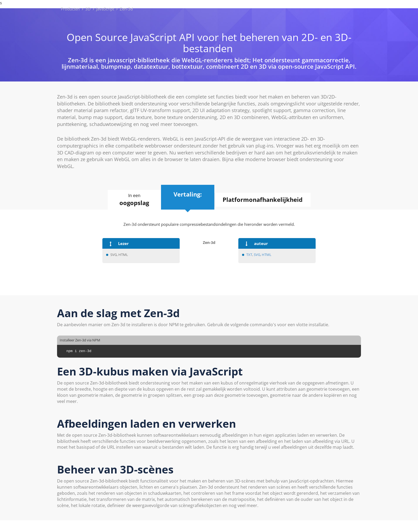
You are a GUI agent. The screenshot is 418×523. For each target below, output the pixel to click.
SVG (257, 254)
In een (134, 200)
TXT (249, 254)
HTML (266, 254)
